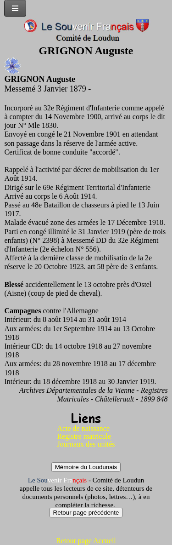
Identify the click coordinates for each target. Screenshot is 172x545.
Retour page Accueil (86, 541)
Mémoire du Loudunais (86, 467)
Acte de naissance (83, 428)
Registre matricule (84, 436)
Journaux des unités (86, 444)
